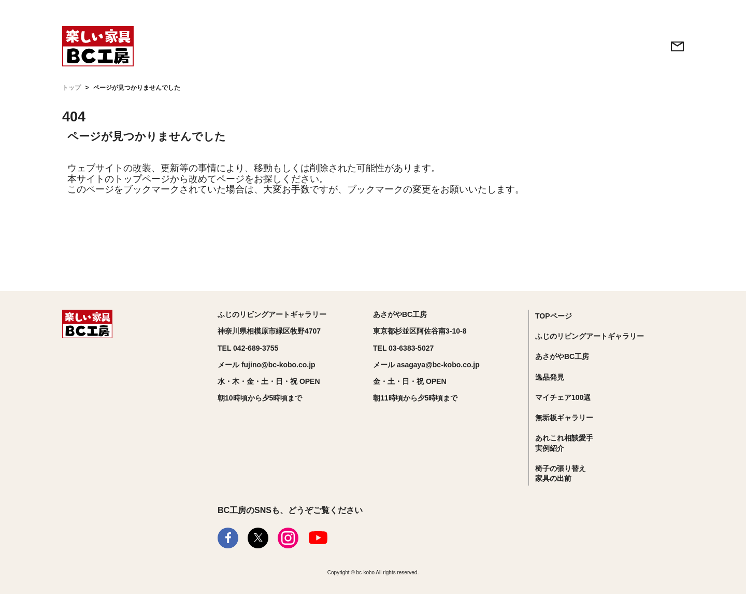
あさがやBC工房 (562, 356)
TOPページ (553, 316)
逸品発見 (549, 377)
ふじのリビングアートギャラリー (589, 336)
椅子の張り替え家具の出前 (560, 473)
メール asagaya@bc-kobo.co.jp (426, 365)
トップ (71, 87)
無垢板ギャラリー (564, 417)
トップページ (142, 179)
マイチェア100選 (563, 397)
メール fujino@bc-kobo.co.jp (266, 365)
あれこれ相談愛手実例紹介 (564, 443)
